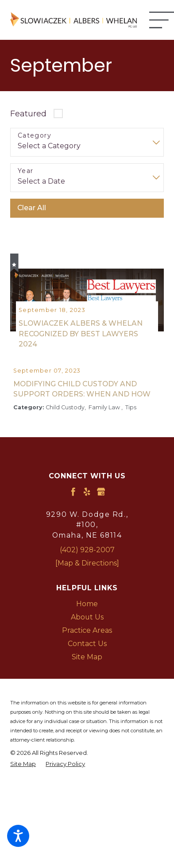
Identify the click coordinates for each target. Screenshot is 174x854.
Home (87, 624)
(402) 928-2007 (87, 570)
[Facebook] (73, 512)
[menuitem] (87, 624)
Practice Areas (87, 650)
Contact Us (87, 664)
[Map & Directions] (87, 583)
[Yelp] (87, 512)
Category (34, 135)
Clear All (31, 208)
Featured (28, 113)
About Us (87, 637)
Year (26, 171)
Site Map (87, 677)
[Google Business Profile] (101, 512)
